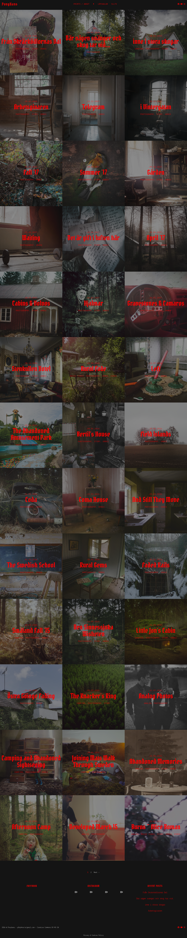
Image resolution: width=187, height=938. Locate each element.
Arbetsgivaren (155, 911)
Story (35, 49)
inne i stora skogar (155, 905)
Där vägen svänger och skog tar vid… (155, 899)
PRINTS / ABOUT (81, 4)
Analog (148, 703)
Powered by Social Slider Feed (93, 909)
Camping (139, 49)
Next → (97, 872)
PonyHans (10, 4)
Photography (22, 49)
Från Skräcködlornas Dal (155, 892)
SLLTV (114, 4)
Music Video (77, 376)
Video (114, 376)
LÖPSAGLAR (103, 4)
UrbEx (43, 49)
